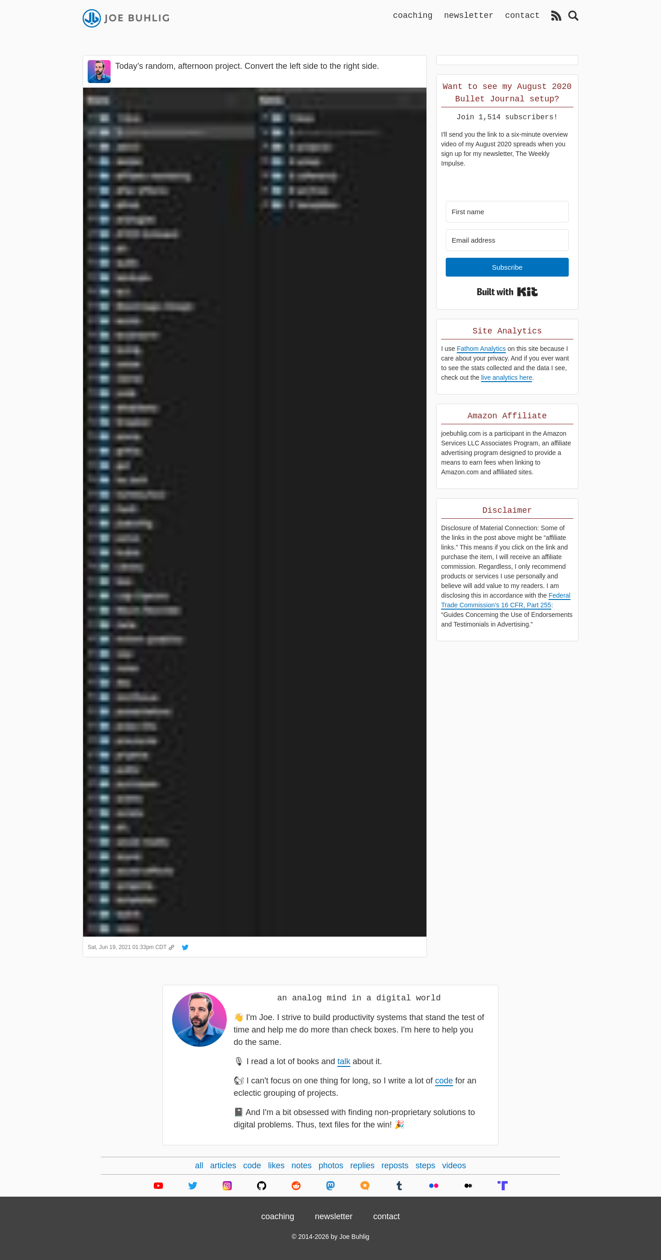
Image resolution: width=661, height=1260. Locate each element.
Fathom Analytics (481, 348)
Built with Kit (507, 291)
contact (522, 15)
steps (425, 1165)
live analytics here (506, 377)
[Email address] (507, 240)
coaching (412, 15)
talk (343, 1061)
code (444, 1080)
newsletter (468, 15)
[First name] (507, 211)
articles (223, 1165)
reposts (395, 1165)
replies (362, 1165)
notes (301, 1165)
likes (276, 1165)
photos (331, 1165)
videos (454, 1165)
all (199, 1165)
